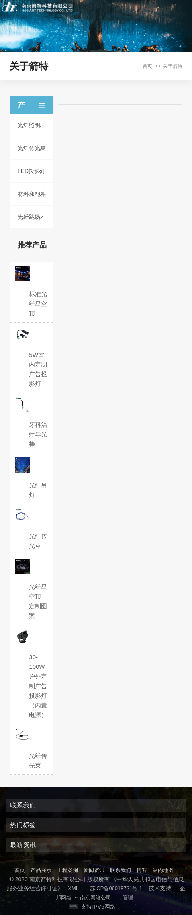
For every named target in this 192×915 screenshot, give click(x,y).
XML (73, 888)
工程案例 (67, 870)
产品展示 (41, 870)
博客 (142, 870)
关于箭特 (172, 66)
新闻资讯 (94, 870)
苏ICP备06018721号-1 (116, 888)
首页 (147, 66)
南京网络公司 (95, 898)
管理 (128, 898)
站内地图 (163, 870)
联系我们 (120, 870)
